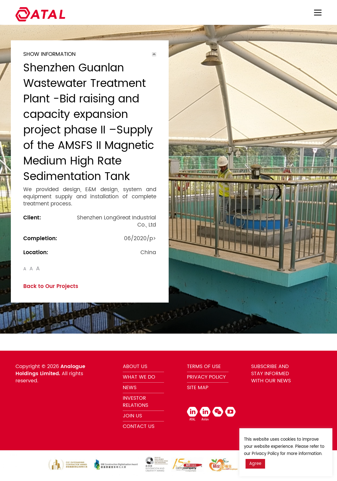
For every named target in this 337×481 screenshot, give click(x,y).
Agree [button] (255, 464)
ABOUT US (135, 366)
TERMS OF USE (204, 366)
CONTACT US (138, 426)
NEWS (129, 388)
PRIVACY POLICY (206, 377)
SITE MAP (197, 388)
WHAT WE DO (139, 377)
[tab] (89, 54)
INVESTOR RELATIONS (135, 401)
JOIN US (132, 416)
